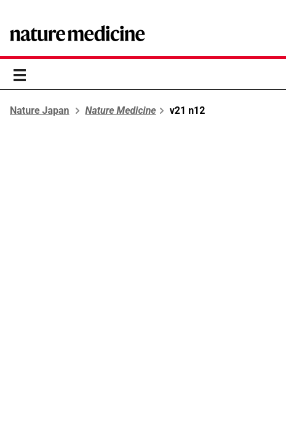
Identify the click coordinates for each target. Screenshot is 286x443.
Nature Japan (40, 110)
